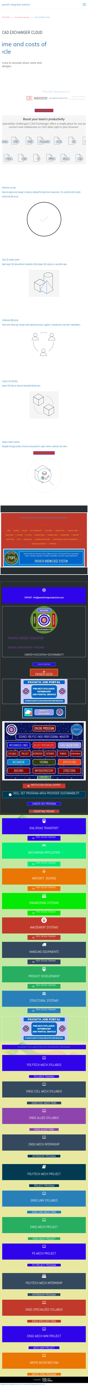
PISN (18, 539)
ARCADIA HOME (73, 531)
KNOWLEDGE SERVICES (39, 544)
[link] (44, 203)
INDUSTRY (76, 535)
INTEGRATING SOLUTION (42, 539)
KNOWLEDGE (28, 539)
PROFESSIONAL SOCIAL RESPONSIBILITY (65, 539)
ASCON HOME (65, 535)
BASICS (25, 531)
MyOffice (16, 531)
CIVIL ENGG (48, 531)
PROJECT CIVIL (60, 531)
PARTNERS (53, 544)
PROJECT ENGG (39, 535)
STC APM (28, 535)
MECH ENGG (6, 17)
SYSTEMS (20, 535)
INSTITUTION (10, 539)
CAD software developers (22, 17)
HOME (9, 531)
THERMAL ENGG (52, 535)
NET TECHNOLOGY (36, 531)
